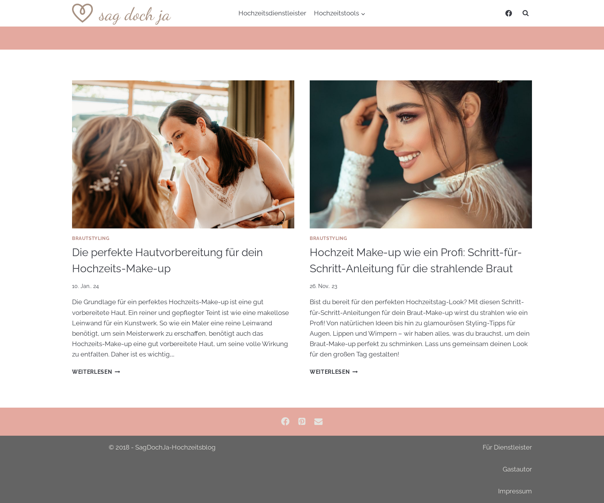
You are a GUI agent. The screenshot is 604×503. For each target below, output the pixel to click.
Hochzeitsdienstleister (272, 13)
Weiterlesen (96, 372)
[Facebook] (508, 13)
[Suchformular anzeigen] (525, 13)
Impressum (515, 491)
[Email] (318, 421)
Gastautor (517, 469)
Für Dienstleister (507, 447)
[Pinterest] (302, 421)
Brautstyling (90, 238)
